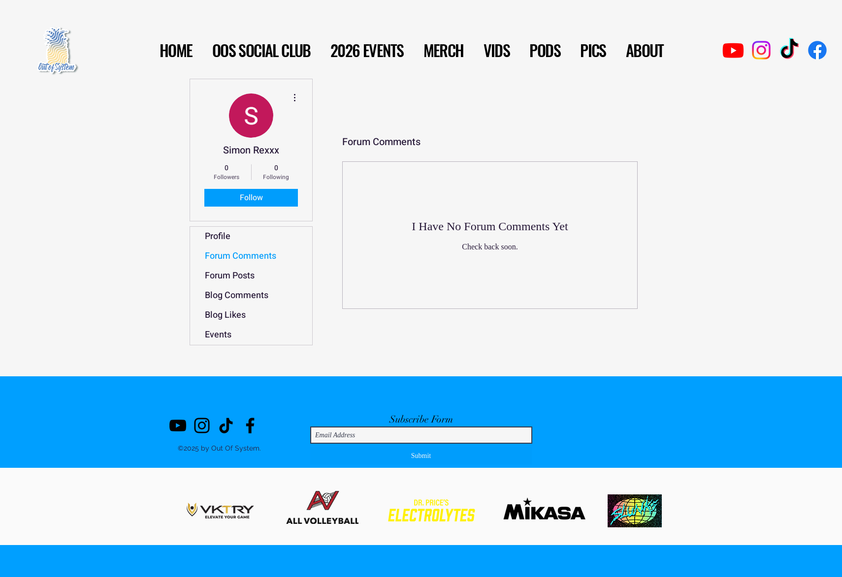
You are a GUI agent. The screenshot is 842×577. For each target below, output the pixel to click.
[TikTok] (789, 50)
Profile (217, 236)
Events (218, 334)
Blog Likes (225, 315)
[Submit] (421, 455)
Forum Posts (230, 275)
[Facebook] (817, 50)
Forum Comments (240, 256)
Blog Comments (236, 295)
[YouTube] (177, 425)
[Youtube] (733, 50)
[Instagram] (761, 50)
